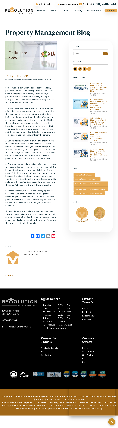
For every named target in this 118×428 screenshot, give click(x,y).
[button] (75, 69)
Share (32, 236)
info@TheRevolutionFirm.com (16, 318)
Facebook (38, 236)
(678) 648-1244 (104, 4)
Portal (85, 308)
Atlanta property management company (91, 189)
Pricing (78, 10)
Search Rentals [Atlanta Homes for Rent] (94, 10)
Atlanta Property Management (87, 179)
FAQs (43, 351)
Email (48, 236)
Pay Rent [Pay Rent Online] (85, 4)
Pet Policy (46, 355)
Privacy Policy (53, 399)
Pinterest (53, 236)
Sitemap (40, 399)
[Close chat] (111, 421)
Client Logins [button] (43, 4)
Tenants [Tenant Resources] (66, 10)
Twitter (43, 236)
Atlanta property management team (89, 193)
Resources (87, 319)
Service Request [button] (67, 4)
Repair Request (89, 315)
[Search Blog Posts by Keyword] (88, 53)
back (9, 275)
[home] (19, 10)
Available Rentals (49, 348)
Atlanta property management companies (87, 184)
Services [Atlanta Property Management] (41, 10)
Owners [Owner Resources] (54, 10)
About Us (111, 10)
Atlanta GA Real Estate (84, 175)
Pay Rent (86, 312)
